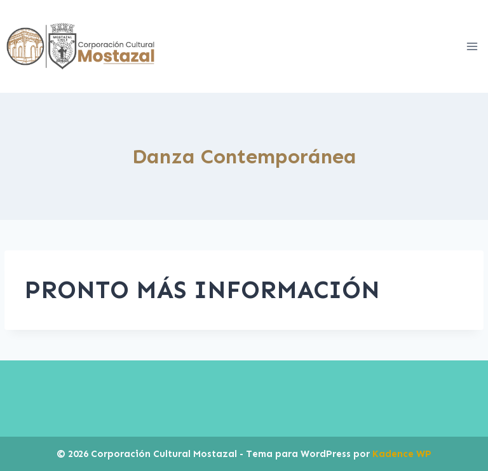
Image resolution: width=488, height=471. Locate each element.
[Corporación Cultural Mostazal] (80, 46)
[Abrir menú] (472, 46)
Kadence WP (401, 454)
